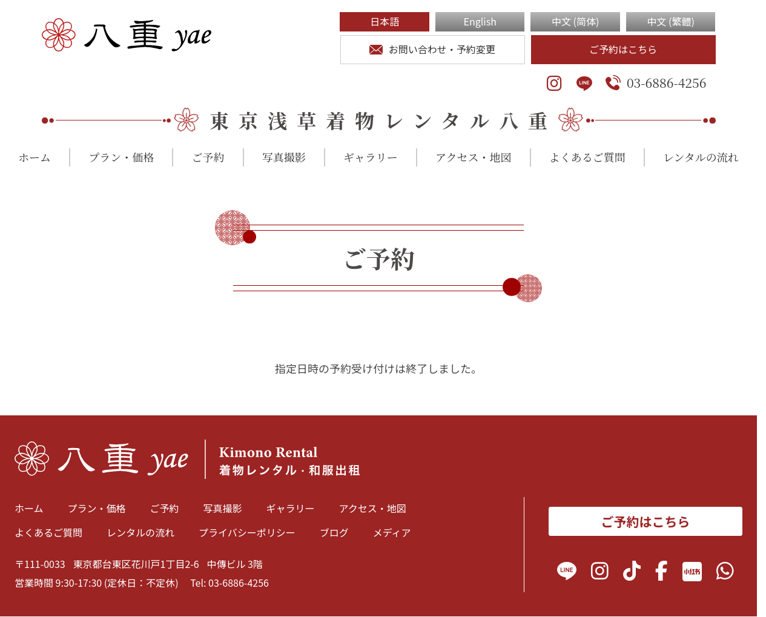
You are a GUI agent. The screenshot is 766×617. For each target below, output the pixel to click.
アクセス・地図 (473, 157)
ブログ (334, 532)
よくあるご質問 (587, 157)
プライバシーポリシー (247, 532)
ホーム (34, 157)
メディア (392, 532)
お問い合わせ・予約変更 (432, 49)
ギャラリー (370, 157)
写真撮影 (284, 157)
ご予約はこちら (623, 49)
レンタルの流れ (701, 157)
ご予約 (207, 157)
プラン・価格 (121, 157)
